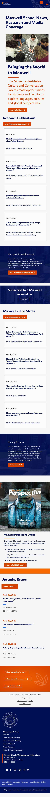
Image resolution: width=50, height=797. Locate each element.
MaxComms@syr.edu (25, 701)
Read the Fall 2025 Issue (15, 565)
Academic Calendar (6, 782)
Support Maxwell (13, 686)
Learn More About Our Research (22, 272)
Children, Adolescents (18, 232)
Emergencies (25, 782)
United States (27, 148)
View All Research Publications (17, 124)
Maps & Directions (34, 782)
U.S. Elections (32, 175)
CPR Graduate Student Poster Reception (18, 624)
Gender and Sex (16, 205)
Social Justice (26, 205)
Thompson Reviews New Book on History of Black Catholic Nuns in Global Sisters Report (24, 387)
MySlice (43, 782)
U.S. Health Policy (30, 235)
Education (37, 232)
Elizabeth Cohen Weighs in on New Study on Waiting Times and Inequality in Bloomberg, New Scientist (24, 361)
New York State (18, 235)
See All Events (9, 586)
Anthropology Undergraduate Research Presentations (23, 648)
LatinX (25, 175)
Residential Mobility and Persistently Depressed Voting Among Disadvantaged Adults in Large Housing (24, 168)
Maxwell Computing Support (13, 750)
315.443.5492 (25, 704)
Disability (30, 232)
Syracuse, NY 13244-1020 (13, 760)
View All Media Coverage (15, 317)
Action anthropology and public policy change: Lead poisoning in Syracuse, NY (23, 224)
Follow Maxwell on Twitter (16, 672)
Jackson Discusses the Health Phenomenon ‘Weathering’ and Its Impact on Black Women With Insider (24, 334)
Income (19, 175)
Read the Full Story (17, 110)
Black (8, 148)
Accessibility (16, 782)
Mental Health (27, 341)
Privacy (4, 784)
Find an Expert (16, 465)
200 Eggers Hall (9, 757)
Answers (6, 734)
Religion (13, 396)
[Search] (47, 4)
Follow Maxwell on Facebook (17, 679)
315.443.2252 (9, 762)
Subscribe (24, 299)
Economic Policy (16, 148)
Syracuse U (10, 784)
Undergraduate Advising (11, 737)
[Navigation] (41, 4)
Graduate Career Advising (12, 741)
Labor (13, 423)
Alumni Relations (9, 747)
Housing (13, 175)
